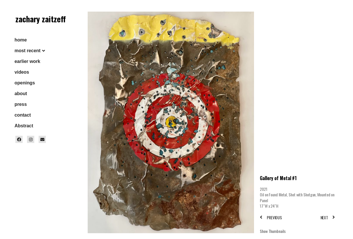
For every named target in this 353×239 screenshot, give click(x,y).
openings (25, 82)
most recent (28, 50)
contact (23, 115)
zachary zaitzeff (40, 19)
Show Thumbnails (273, 231)
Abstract (24, 125)
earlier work (27, 61)
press (21, 104)
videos (22, 72)
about (21, 93)
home (21, 39)
